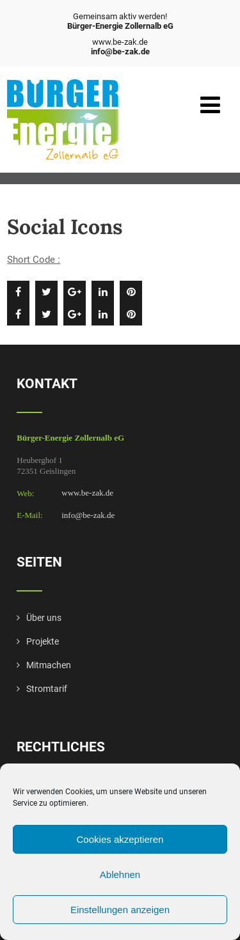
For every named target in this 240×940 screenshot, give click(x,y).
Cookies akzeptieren (120, 839)
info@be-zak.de (88, 515)
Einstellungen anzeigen (120, 909)
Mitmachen (48, 665)
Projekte (42, 641)
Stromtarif (46, 689)
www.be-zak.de (87, 493)
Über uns (43, 618)
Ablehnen (120, 874)
